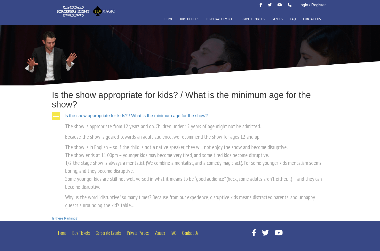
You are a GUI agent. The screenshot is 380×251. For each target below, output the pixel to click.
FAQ (293, 18)
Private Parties (253, 18)
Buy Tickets (189, 18)
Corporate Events (220, 18)
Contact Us (312, 18)
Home (169, 18)
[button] (190, 116)
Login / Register (312, 5)
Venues (277, 18)
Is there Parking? (65, 218)
